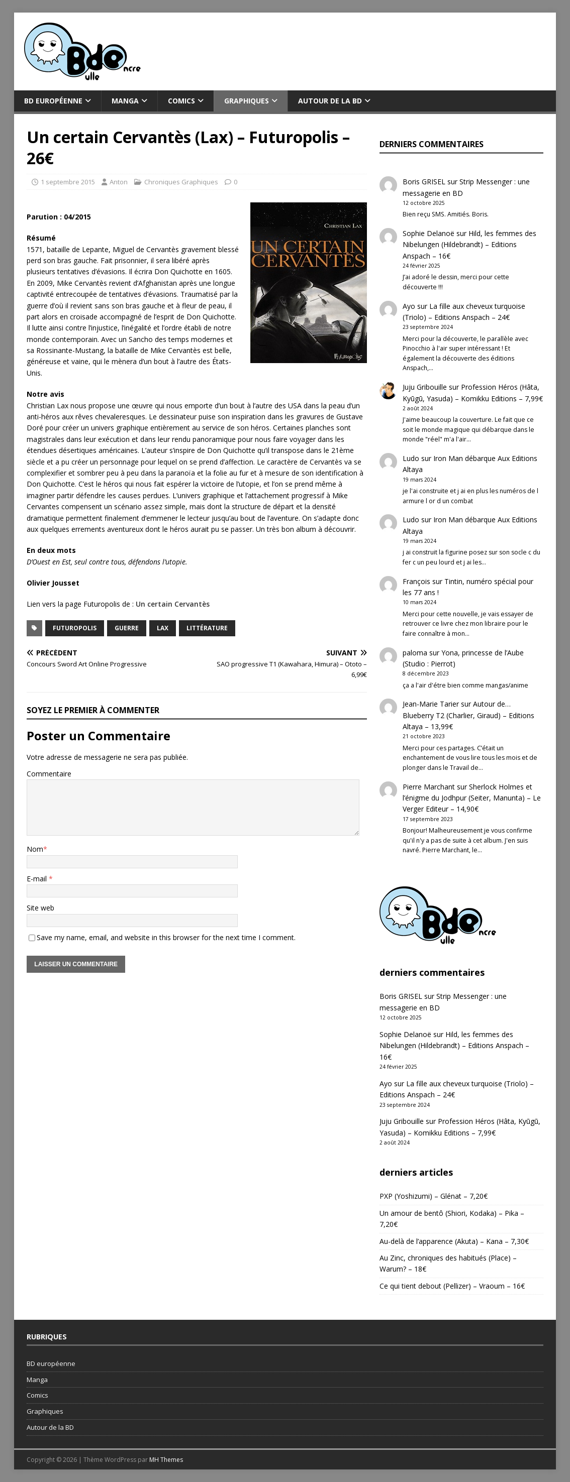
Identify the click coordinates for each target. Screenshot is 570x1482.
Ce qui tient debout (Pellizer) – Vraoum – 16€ (452, 1286)
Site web (40, 908)
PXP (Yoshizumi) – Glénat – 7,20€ (433, 1196)
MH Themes (166, 1459)
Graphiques (246, 100)
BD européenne (53, 100)
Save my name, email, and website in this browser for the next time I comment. (166, 937)
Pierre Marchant (429, 786)
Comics (181, 100)
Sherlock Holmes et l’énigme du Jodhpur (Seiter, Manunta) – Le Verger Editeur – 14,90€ (472, 798)
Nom (35, 849)
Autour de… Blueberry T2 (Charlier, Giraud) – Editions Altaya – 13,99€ (468, 715)
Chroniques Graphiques (181, 181)
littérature (207, 628)
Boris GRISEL (424, 181)
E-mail (38, 878)
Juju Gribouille (425, 387)
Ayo (409, 306)
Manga (125, 100)
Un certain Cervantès (173, 604)
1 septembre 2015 (68, 181)
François (416, 581)
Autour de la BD (330, 100)
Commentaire (49, 773)
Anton (119, 181)
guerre (127, 628)
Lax (162, 628)
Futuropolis (75, 628)
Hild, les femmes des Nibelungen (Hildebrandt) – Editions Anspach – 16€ (469, 245)
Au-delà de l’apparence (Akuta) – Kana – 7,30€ (454, 1241)
